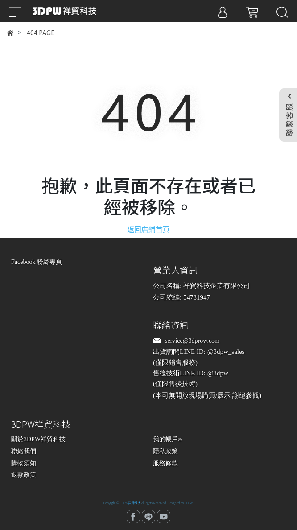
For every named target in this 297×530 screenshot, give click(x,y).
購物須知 (23, 463)
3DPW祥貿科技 (130, 503)
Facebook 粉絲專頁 (36, 262)
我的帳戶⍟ (167, 439)
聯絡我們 (23, 451)
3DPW (189, 503)
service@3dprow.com (192, 340)
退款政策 (23, 475)
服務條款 (165, 463)
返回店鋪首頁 (148, 229)
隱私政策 (165, 451)
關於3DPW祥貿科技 (38, 439)
